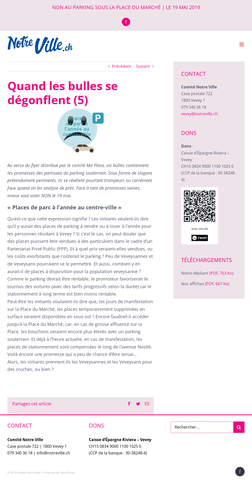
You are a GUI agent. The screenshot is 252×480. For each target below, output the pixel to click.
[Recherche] (238, 427)
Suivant (143, 66)
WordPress (68, 472)
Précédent (121, 66)
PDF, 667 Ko (217, 283)
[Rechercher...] (202, 427)
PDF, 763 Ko (221, 273)
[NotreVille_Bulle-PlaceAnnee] (80, 130)
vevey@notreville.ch (199, 113)
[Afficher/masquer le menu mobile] (242, 44)
